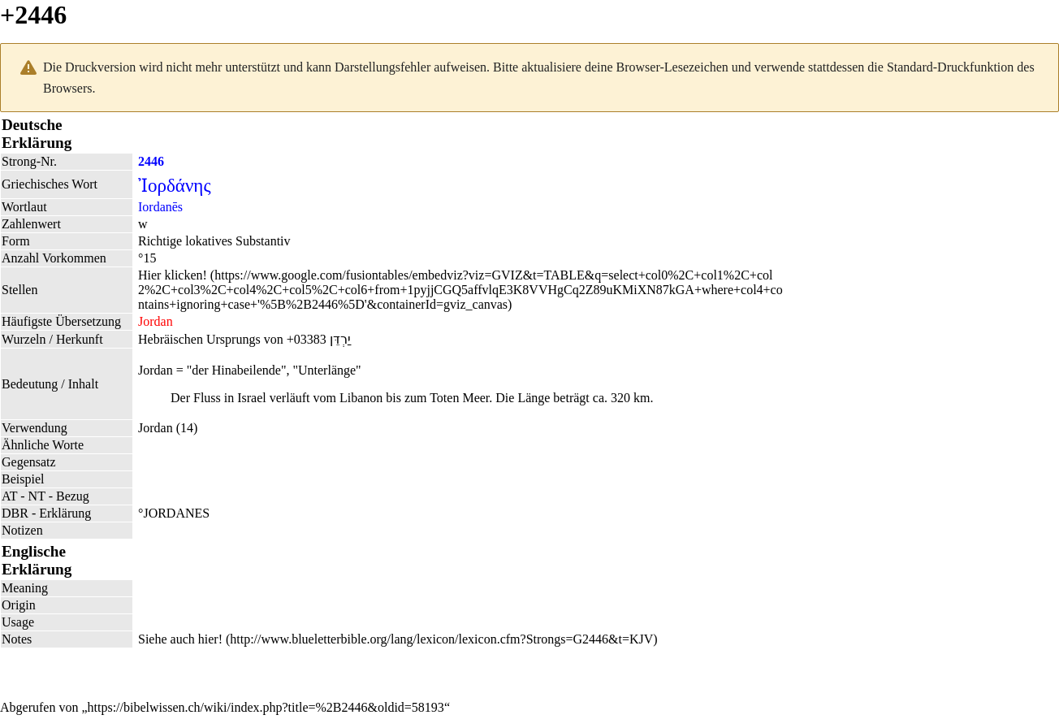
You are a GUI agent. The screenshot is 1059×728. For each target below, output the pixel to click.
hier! (210, 639)
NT (36, 496)
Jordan (155, 428)
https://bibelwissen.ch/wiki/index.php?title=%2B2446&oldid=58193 (266, 707)
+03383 (306, 339)
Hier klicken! (172, 275)
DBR (15, 513)
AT (9, 496)
